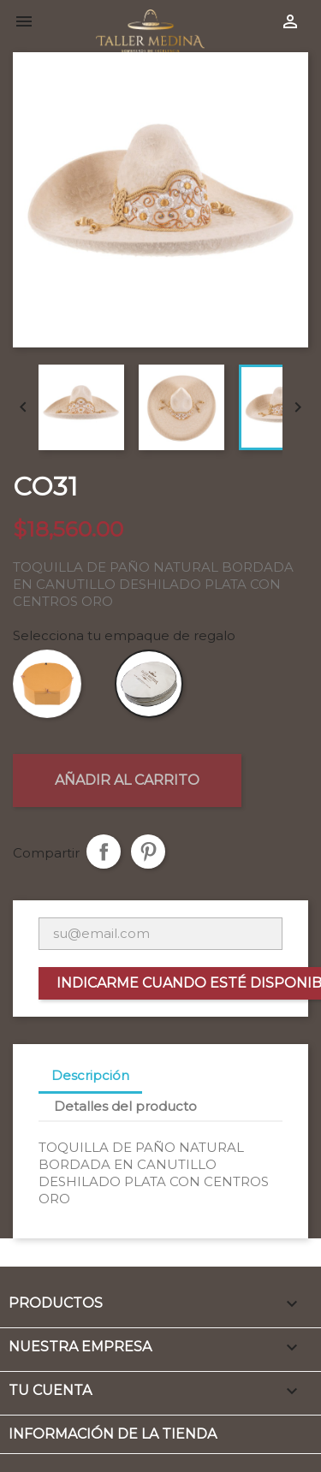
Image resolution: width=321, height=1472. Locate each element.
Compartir (103, 851)
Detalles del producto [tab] (125, 1106)
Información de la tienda (113, 1434)
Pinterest (148, 851)
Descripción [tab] (90, 1075)
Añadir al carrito (127, 780)
